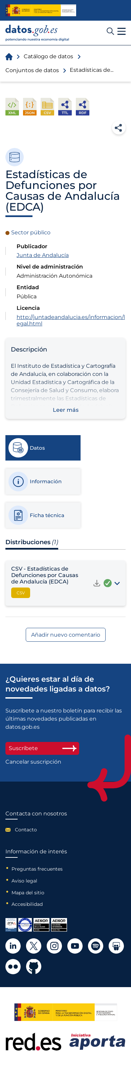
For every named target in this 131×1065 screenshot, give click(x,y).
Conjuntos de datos (32, 70)
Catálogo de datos (48, 56)
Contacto (26, 830)
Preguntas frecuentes (37, 869)
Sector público (30, 232)
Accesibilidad (27, 904)
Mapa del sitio (28, 893)
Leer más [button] (66, 410)
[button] (121, 31)
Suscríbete (42, 748)
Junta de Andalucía (43, 255)
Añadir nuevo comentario (65, 635)
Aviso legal (24, 881)
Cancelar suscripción (33, 762)
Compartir (119, 127)
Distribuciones (31, 542)
